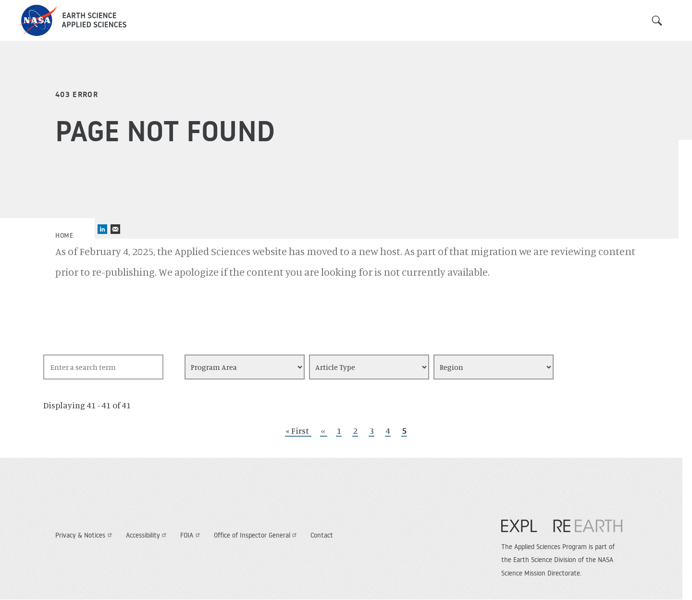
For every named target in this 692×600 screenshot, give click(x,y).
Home (64, 235)
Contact (321, 535)
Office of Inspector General (256, 535)
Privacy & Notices (84, 535)
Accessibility (147, 535)
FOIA (191, 535)
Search (657, 21)
